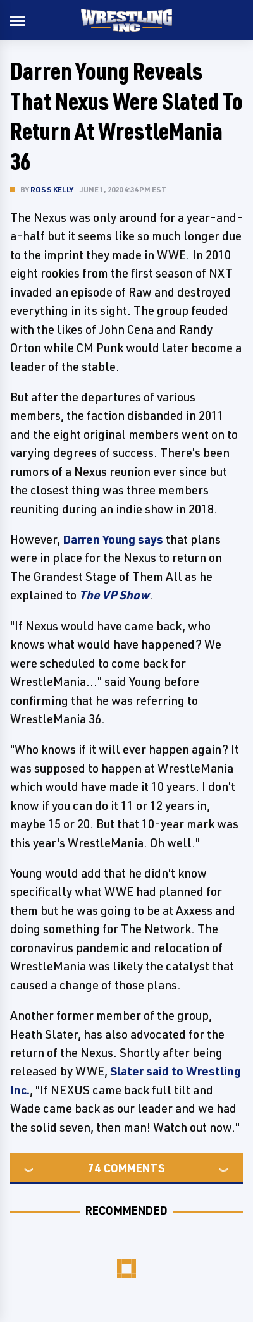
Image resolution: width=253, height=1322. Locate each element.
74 (94, 1168)
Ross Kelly (51, 189)
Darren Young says (113, 539)
